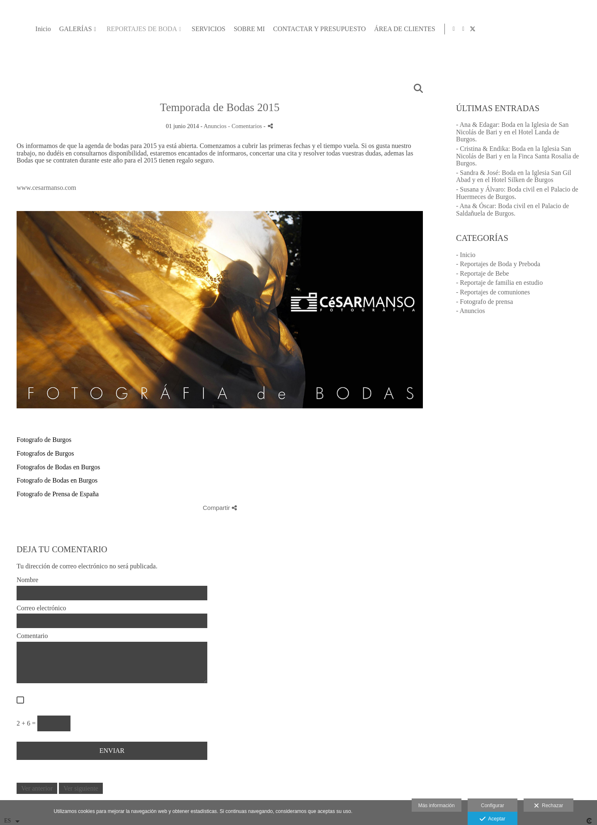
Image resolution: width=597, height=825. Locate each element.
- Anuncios (470, 310)
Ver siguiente (80, 788)
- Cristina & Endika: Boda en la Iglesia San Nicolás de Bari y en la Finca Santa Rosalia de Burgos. (517, 156)
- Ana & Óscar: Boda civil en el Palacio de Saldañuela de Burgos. (512, 209)
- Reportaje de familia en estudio (499, 282)
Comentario (32, 635)
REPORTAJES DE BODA (305, 28)
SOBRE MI (412, 28)
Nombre (27, 579)
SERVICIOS (371, 28)
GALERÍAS (238, 28)
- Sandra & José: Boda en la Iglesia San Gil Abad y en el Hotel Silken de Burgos (513, 176)
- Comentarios (246, 126)
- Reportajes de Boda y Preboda (498, 263)
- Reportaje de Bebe (482, 273)
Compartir (220, 507)
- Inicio (466, 254)
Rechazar (548, 806)
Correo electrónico (41, 607)
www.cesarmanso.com (46, 187)
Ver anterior (37, 788)
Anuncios (215, 126)
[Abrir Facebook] (574, 29)
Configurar (492, 805)
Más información (436, 805)
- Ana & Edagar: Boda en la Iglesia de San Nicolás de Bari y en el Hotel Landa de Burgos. (512, 132)
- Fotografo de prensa (484, 301)
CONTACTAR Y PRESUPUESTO (482, 28)
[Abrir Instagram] (565, 29)
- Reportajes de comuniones (493, 292)
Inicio (206, 28)
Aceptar (492, 819)
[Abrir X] (584, 29)
